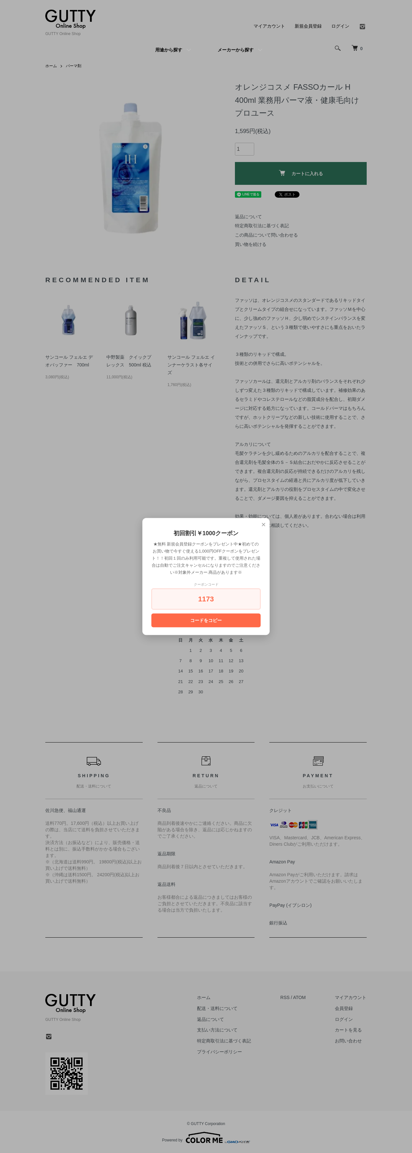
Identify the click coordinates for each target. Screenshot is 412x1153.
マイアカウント (269, 26)
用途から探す (168, 49)
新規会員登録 (308, 26)
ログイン (340, 26)
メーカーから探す (236, 49)
